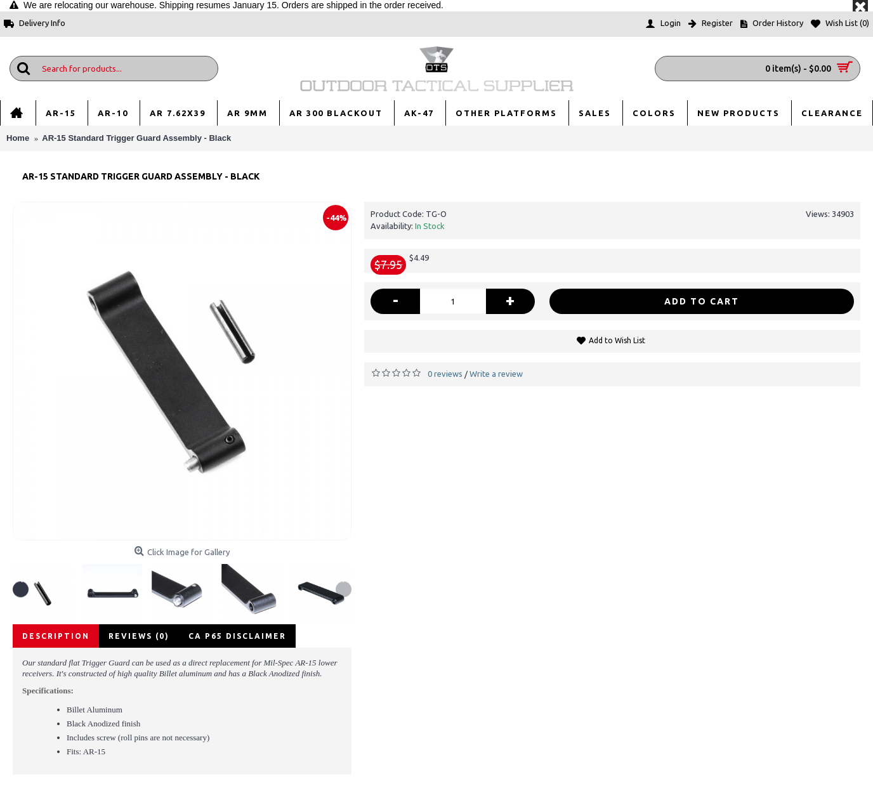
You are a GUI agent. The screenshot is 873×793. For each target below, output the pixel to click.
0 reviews (445, 373)
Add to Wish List (617, 340)
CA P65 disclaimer (237, 636)
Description (55, 636)
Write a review (496, 373)
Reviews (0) (138, 636)
